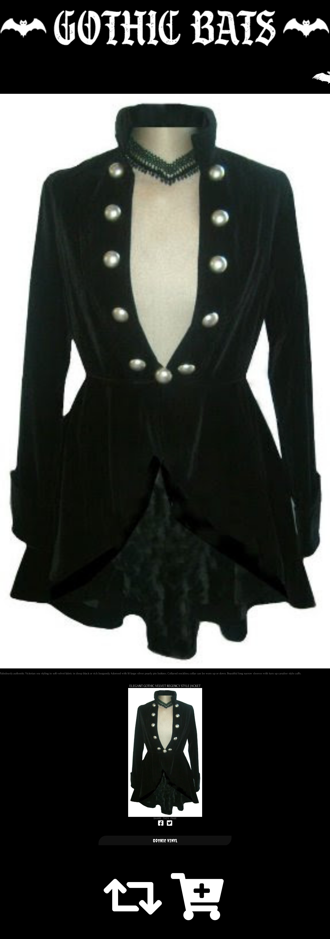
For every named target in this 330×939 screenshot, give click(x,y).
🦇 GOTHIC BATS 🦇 (165, 28)
